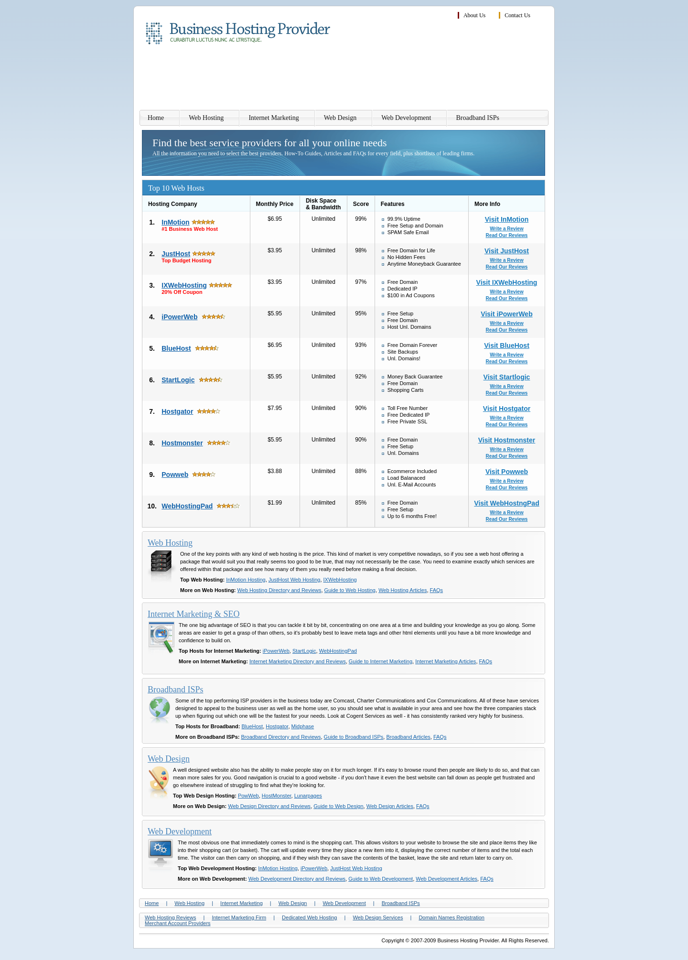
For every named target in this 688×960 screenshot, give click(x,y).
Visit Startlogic (507, 377)
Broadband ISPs (477, 117)
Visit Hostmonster (507, 440)
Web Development (406, 117)
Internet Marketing (273, 117)
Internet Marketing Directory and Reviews (297, 661)
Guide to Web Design (338, 806)
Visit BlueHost (506, 345)
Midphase (302, 726)
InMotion (175, 222)
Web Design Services (378, 917)
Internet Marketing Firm (239, 917)
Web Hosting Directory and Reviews (279, 590)
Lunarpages (308, 795)
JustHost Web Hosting (295, 579)
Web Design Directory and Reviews (269, 806)
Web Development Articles (446, 879)
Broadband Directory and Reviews (281, 737)
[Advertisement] (375, 78)
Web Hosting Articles (402, 590)
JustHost (175, 254)
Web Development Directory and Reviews (296, 879)
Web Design (340, 117)
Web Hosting (206, 117)
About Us (474, 15)
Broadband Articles (408, 737)
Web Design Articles (389, 806)
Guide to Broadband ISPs (354, 737)
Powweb (174, 474)
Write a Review (506, 228)
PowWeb (248, 795)
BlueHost (176, 348)
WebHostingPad (187, 506)
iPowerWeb (179, 317)
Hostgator (177, 411)
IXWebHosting (184, 285)
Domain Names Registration (451, 917)
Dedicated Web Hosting (309, 917)
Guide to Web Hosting (350, 590)
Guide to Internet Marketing (380, 661)
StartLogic (177, 380)
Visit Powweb (506, 471)
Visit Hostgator (506, 408)
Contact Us (517, 15)
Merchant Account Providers (178, 923)
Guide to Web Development (380, 879)
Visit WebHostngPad (506, 503)
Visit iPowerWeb (506, 314)
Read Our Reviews (507, 235)
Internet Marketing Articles (445, 661)
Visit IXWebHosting (507, 282)
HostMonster (276, 795)
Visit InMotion (507, 219)
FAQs (436, 590)
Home (156, 117)
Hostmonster (182, 443)
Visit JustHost (506, 251)
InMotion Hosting (246, 579)
